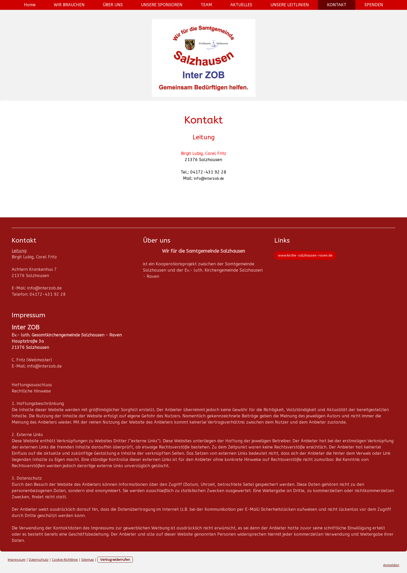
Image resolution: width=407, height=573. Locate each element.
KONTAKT (336, 4)
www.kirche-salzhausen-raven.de (305, 255)
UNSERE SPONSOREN (161, 4)
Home (30, 4)
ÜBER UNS (113, 4)
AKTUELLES (241, 4)
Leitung (19, 250)
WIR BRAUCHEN (69, 4)
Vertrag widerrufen (115, 559)
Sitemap (87, 559)
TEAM (206, 4)
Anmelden (391, 565)
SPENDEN (373, 4)
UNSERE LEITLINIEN (289, 4)
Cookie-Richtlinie (65, 559)
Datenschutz (39, 559)
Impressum (16, 559)
